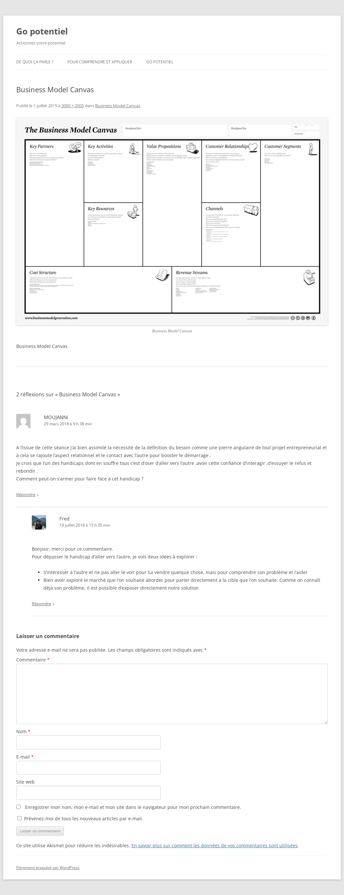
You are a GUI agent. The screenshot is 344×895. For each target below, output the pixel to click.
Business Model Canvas (117, 106)
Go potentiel (42, 31)
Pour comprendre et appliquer (100, 62)
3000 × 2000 (72, 106)
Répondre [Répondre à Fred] (41, 604)
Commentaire (33, 660)
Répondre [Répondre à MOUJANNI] (25, 494)
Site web (25, 782)
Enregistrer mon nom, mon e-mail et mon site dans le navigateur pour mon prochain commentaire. (133, 807)
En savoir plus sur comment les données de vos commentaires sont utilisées (214, 845)
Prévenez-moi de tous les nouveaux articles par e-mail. (83, 818)
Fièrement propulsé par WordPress (48, 867)
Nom (23, 731)
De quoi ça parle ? (34, 62)
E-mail (25, 757)
